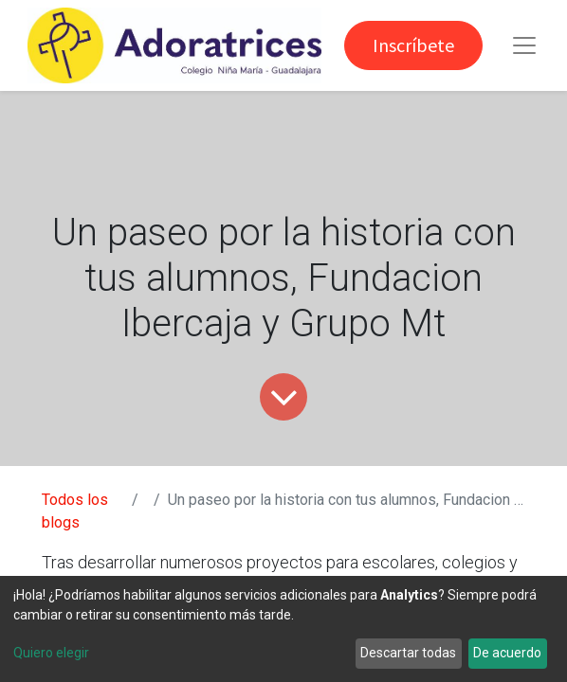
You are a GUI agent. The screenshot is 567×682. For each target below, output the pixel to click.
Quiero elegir (51, 652)
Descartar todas (408, 652)
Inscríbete (413, 45)
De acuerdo (507, 652)
